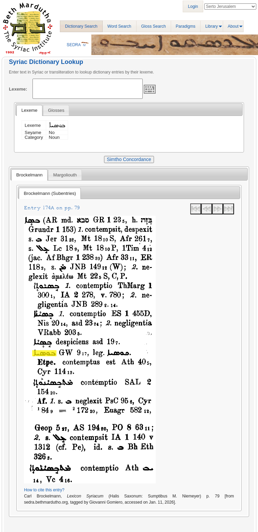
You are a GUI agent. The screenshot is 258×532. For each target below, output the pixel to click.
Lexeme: (18, 89)
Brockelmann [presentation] (29, 174)
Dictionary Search (81, 26)
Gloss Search (153, 26)
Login (193, 6)
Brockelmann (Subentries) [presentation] (50, 193)
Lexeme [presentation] (29, 110)
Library (211, 26)
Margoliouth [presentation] (65, 174)
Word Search (119, 26)
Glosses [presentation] (56, 110)
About (233, 26)
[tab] (29, 110)
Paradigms (185, 26)
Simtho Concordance (129, 159)
